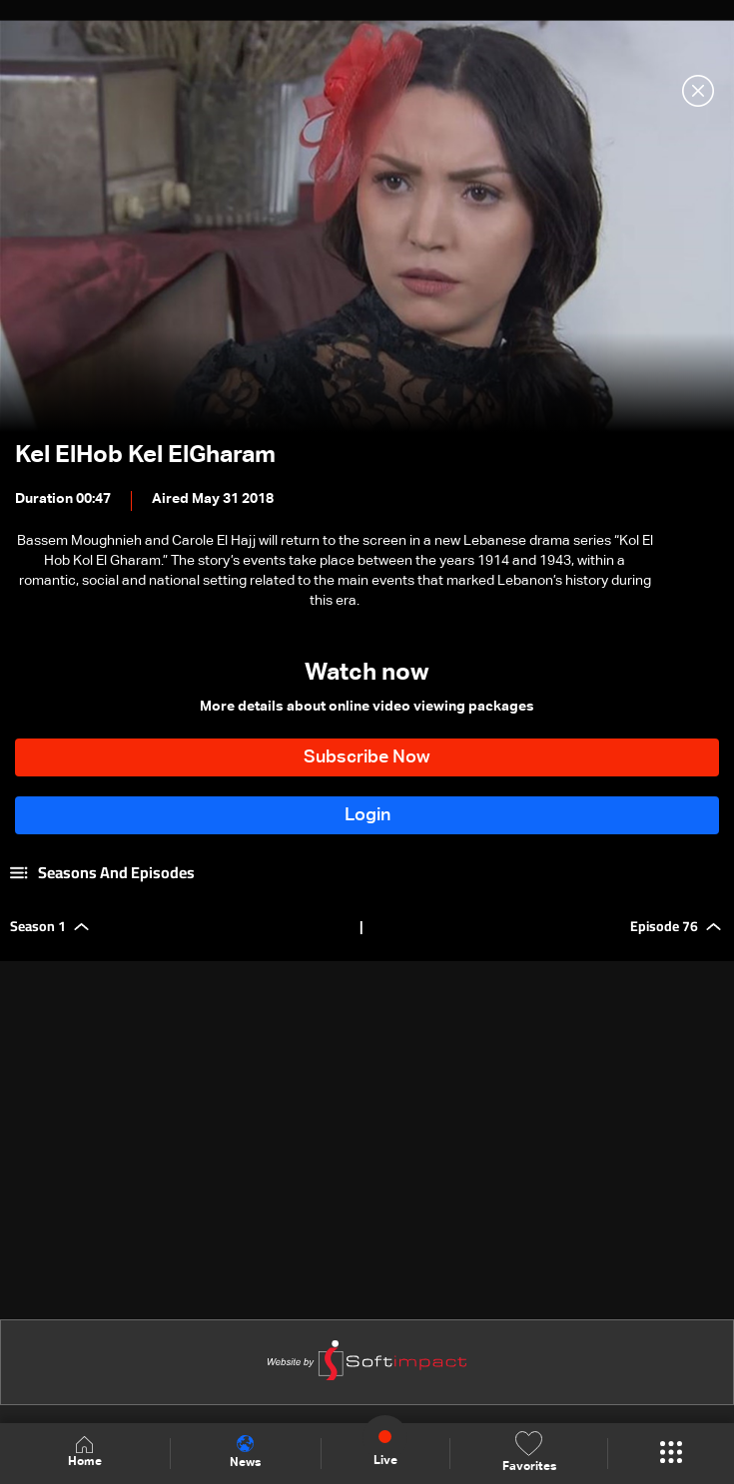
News (245, 1452)
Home (85, 1452)
